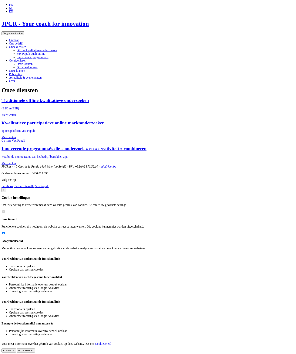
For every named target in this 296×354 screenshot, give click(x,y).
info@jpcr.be (108, 166)
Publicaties (15, 74)
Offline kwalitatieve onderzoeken (37, 50)
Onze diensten (17, 46)
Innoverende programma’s (32, 57)
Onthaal (14, 40)
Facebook (7, 186)
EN (11, 11)
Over (12, 81)
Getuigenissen (17, 60)
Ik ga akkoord (25, 350)
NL (11, 8)
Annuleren (9, 350)
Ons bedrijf (16, 43)
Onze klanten (25, 63)
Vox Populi (42, 186)
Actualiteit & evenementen (25, 77)
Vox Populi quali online (31, 53)
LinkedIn (29, 186)
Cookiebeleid (103, 343)
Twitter (18, 186)
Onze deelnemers (27, 67)
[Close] (4, 190)
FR (11, 4)
